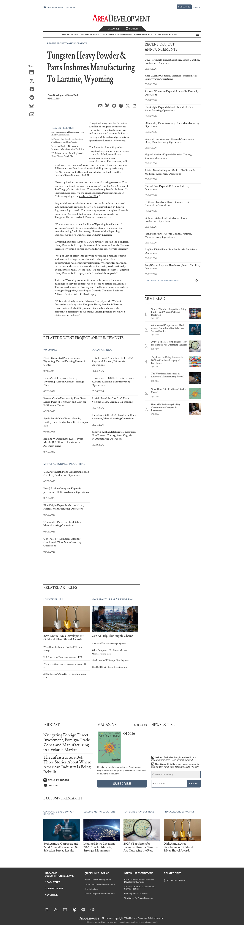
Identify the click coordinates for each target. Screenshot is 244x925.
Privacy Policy (131, 922)
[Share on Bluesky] (33, 106)
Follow (113, 28)
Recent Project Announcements (67, 43)
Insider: (174, 758)
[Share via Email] (33, 114)
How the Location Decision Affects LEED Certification (67, 133)
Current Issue (54, 888)
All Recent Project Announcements (162, 280)
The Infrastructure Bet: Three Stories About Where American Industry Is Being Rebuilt (67, 765)
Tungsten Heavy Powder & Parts (101, 304)
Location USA (102, 349)
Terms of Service (146, 922)
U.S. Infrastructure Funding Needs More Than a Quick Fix (67, 155)
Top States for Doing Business (138, 898)
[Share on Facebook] (33, 89)
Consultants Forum (55, 7)
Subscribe (184, 7)
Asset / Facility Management (98, 880)
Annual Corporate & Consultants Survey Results (139, 887)
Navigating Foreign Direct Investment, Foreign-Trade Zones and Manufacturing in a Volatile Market (66, 742)
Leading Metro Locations (136, 893)
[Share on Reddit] (33, 97)
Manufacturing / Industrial (64, 463)
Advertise (70, 8)
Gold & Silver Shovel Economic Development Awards (139, 881)
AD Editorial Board (165, 34)
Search (132, 28)
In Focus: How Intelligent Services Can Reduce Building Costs (67, 140)
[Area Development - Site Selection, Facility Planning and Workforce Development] (122, 18)
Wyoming (119, 140)
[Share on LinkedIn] (33, 72)
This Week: (175, 765)
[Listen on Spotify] (68, 785)
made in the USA (88, 196)
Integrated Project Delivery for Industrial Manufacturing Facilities (67, 148)
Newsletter (52, 882)
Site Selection (91, 889)
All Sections (197, 34)
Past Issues (140, 725)
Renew (196, 8)
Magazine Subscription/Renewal (59, 874)
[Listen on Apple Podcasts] (68, 780)
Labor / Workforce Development (100, 884)
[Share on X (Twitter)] (33, 81)
